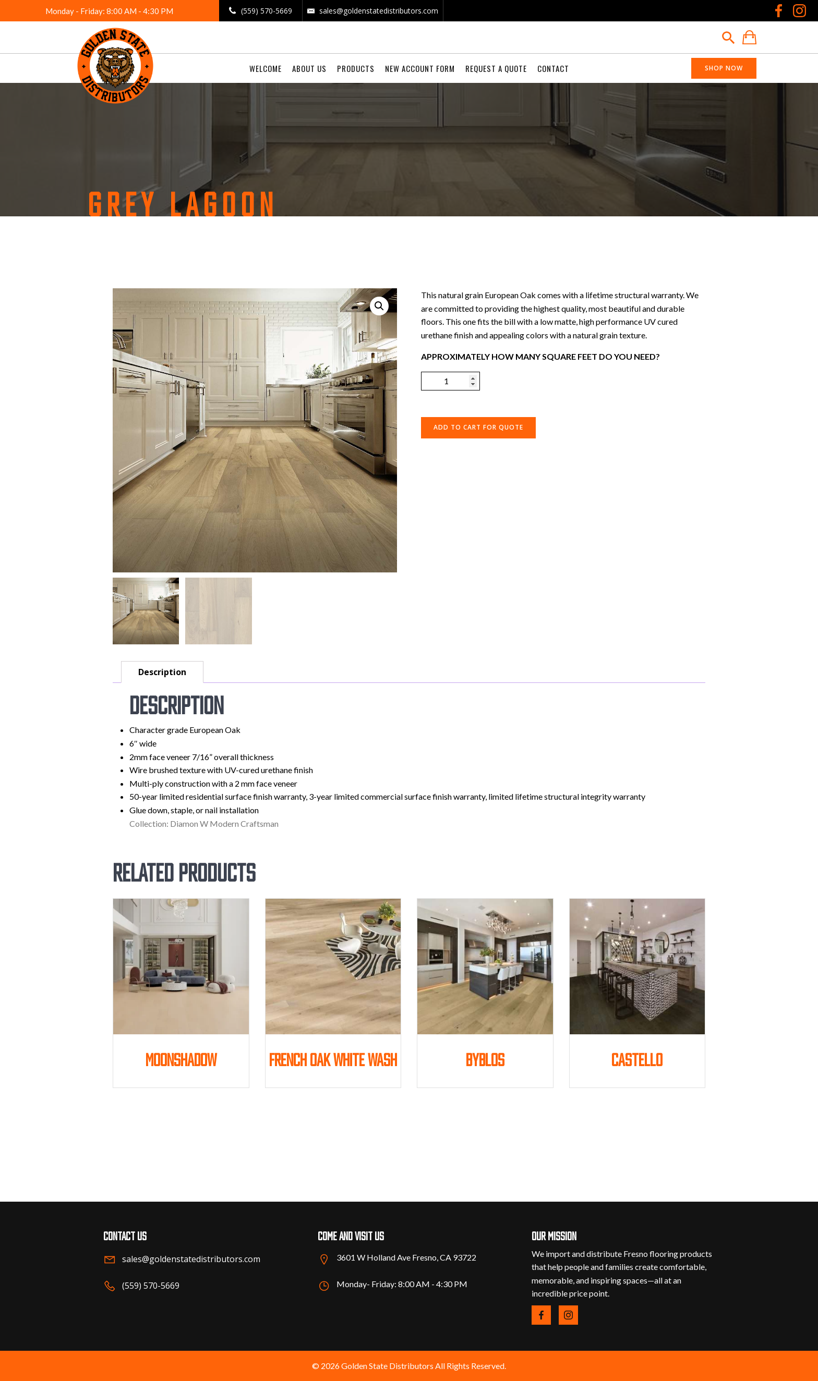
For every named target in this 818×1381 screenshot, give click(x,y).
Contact (553, 68)
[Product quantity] (450, 381)
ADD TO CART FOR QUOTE (478, 427)
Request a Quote (496, 68)
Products (356, 68)
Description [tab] (162, 672)
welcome (265, 68)
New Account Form (420, 68)
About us (309, 68)
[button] (379, 306)
